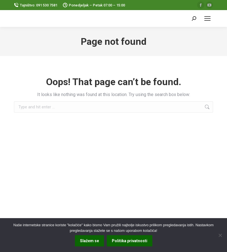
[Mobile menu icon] (207, 18)
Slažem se (89, 241)
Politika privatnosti (129, 241)
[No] (220, 235)
